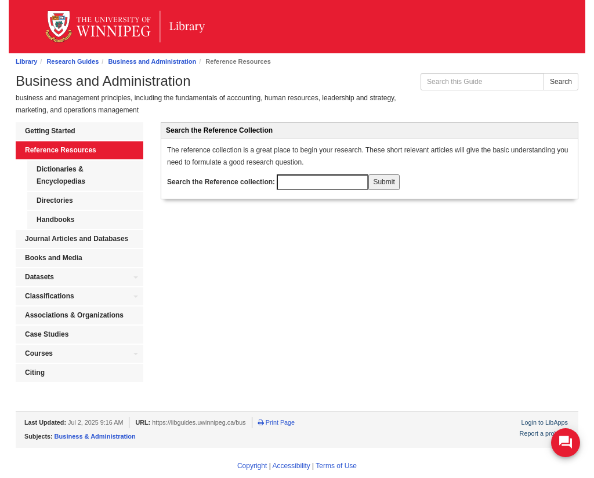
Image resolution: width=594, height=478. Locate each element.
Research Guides (72, 61)
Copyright (252, 466)
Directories (55, 200)
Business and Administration (152, 61)
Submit (383, 182)
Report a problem (544, 433)
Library (26, 61)
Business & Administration (95, 436)
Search (561, 82)
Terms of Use (336, 466)
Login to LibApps (544, 422)
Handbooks (55, 220)
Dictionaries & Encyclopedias (61, 175)
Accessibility (291, 466)
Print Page (276, 422)
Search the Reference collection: (267, 182)
